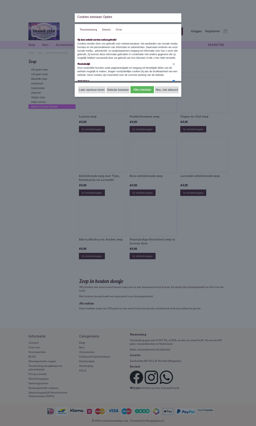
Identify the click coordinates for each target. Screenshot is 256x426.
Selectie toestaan (118, 89)
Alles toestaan (142, 89)
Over (119, 29)
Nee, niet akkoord (167, 89)
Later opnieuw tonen (92, 89)
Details (106, 29)
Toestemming (88, 29)
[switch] (174, 64)
